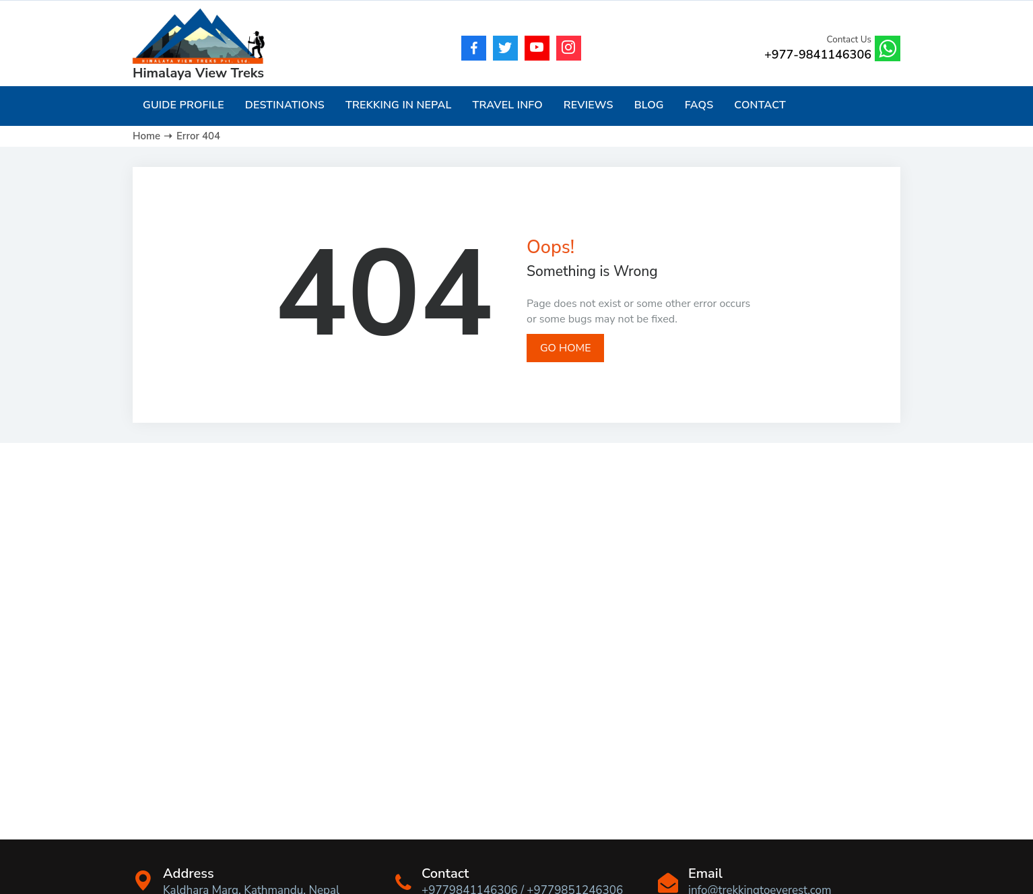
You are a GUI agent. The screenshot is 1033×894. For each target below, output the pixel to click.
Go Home (565, 348)
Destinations (285, 105)
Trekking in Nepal (398, 105)
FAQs (699, 105)
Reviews (588, 105)
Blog (649, 105)
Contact (760, 105)
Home (146, 136)
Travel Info (507, 105)
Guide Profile (183, 105)
